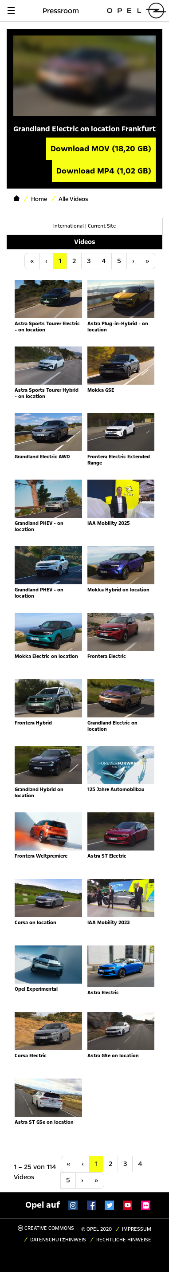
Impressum (136, 1229)
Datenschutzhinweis (58, 1240)
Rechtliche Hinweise (123, 1240)
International (68, 226)
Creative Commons (46, 1228)
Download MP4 (103, 170)
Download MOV (101, 148)
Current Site (102, 226)
